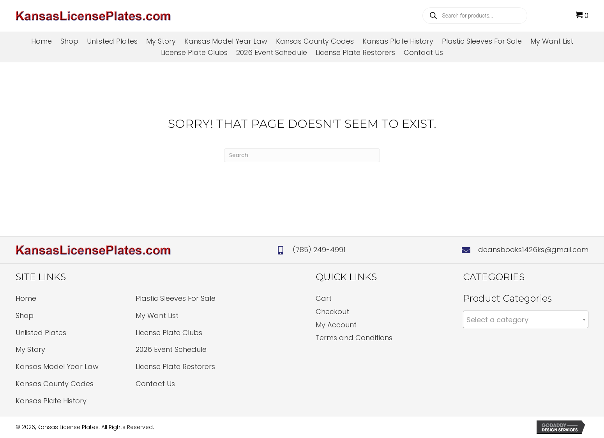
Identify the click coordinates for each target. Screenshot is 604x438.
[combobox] (525, 319)
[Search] (302, 155)
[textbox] (525, 320)
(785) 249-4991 (319, 249)
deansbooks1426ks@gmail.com (533, 249)
